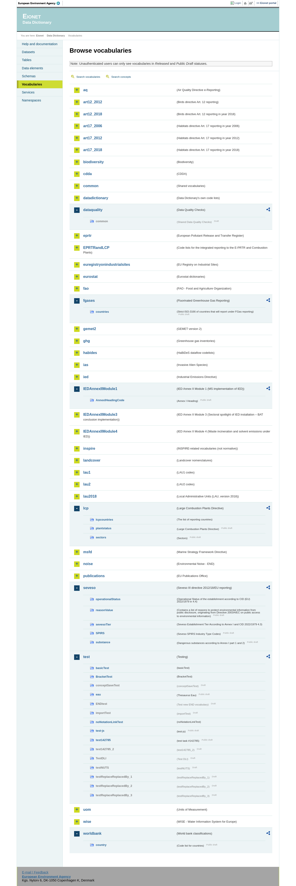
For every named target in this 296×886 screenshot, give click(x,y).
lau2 (87, 484)
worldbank (92, 833)
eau (98, 694)
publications (94, 576)
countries (102, 311)
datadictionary (95, 198)
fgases (89, 300)
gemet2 (89, 329)
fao (86, 288)
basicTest (102, 668)
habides (90, 353)
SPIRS (100, 633)
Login (238, 3)
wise (87, 822)
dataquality (92, 210)
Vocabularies (32, 84)
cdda (87, 174)
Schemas (29, 76)
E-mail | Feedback (35, 872)
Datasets (28, 52)
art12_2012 (92, 102)
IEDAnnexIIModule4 (100, 431)
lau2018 (90, 496)
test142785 (103, 740)
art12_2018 (92, 114)
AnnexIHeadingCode (110, 400)
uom (87, 809)
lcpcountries (104, 519)
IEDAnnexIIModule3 (100, 414)
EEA (40, 3)
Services (28, 92)
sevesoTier (103, 624)
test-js (100, 730)
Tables (26, 60)
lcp (85, 508)
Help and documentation (39, 44)
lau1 (87, 472)
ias (85, 365)
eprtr (87, 236)
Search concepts (121, 76)
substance (103, 642)
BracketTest (104, 676)
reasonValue (104, 610)
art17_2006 (92, 126)
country (101, 845)
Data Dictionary (56, 35)
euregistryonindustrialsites (106, 264)
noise (88, 564)
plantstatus (103, 528)
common (91, 186)
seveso (89, 588)
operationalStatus (108, 599)
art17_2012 (92, 138)
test (86, 657)
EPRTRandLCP (96, 248)
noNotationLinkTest (109, 722)
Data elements (32, 68)
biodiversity (93, 162)
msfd (87, 552)
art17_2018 (92, 150)
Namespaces (31, 100)
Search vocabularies (88, 76)
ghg (86, 341)
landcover (92, 460)
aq (85, 90)
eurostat (90, 277)
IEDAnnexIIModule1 (100, 389)
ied (85, 377)
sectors (101, 537)
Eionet (40, 35)
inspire (89, 448)
